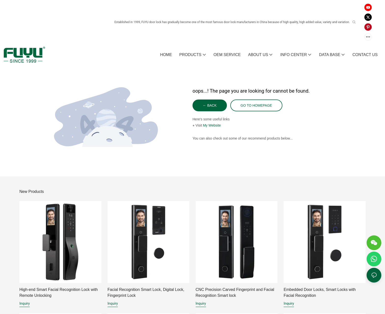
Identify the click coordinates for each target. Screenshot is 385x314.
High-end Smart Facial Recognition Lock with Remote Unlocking (58, 292)
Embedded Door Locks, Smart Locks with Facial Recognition (320, 292)
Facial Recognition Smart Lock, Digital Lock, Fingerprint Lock (146, 292)
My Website (212, 125)
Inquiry (24, 303)
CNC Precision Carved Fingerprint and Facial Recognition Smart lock (235, 292)
